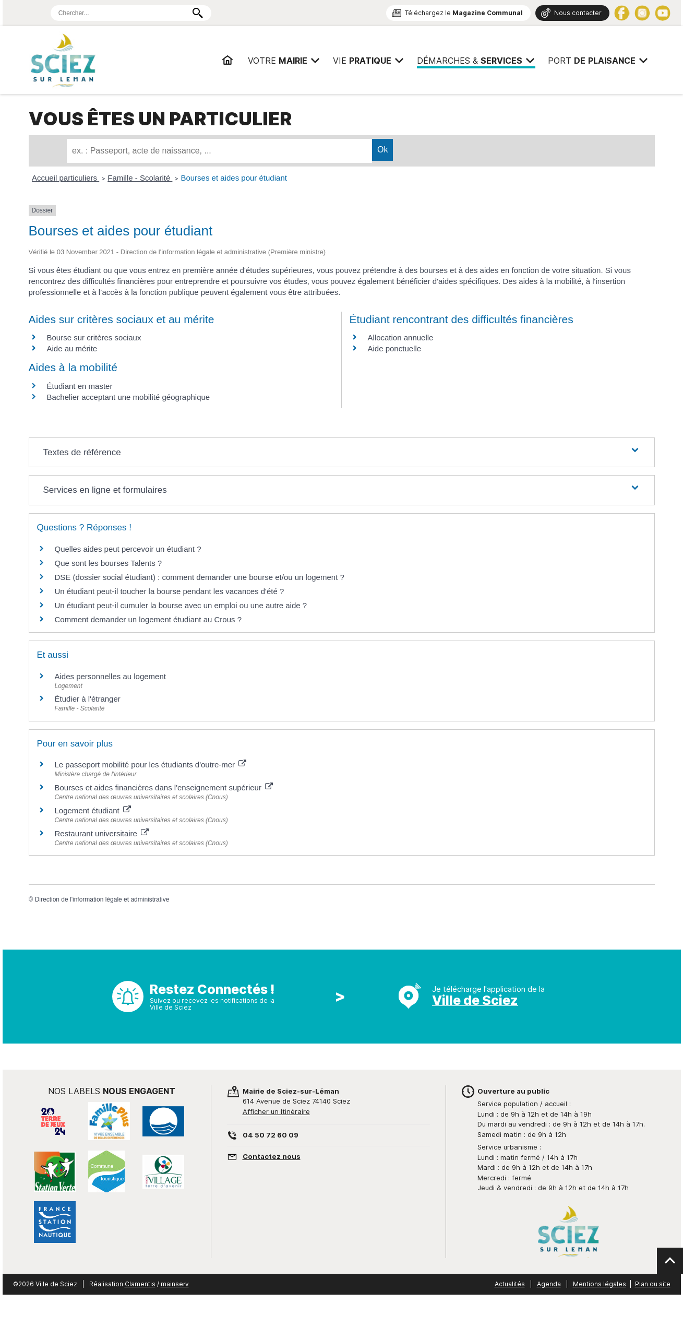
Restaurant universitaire (102, 833)
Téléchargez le (464, 13)
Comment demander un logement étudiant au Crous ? (148, 619)
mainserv (175, 1284)
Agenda (549, 1284)
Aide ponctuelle (395, 348)
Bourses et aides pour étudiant (233, 177)
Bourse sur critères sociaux (94, 337)
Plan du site (652, 1284)
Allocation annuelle (401, 337)
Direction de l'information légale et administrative (102, 899)
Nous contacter (578, 13)
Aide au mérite (72, 348)
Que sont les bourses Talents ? (108, 563)
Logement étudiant (93, 810)
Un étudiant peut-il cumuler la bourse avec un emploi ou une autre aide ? (181, 605)
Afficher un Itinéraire (276, 1111)
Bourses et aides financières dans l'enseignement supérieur (164, 787)
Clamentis (140, 1284)
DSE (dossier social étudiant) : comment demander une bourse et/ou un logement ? (199, 577)
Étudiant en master (80, 386)
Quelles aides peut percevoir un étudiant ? (128, 548)
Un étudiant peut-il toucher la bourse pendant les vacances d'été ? (169, 591)
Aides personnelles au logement (110, 676)
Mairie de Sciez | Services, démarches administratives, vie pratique (109, 60)
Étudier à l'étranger (88, 698)
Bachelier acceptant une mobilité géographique (128, 397)
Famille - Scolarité (139, 177)
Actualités (510, 1284)
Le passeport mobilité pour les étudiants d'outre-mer (151, 764)
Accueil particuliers (65, 177)
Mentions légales (599, 1284)
